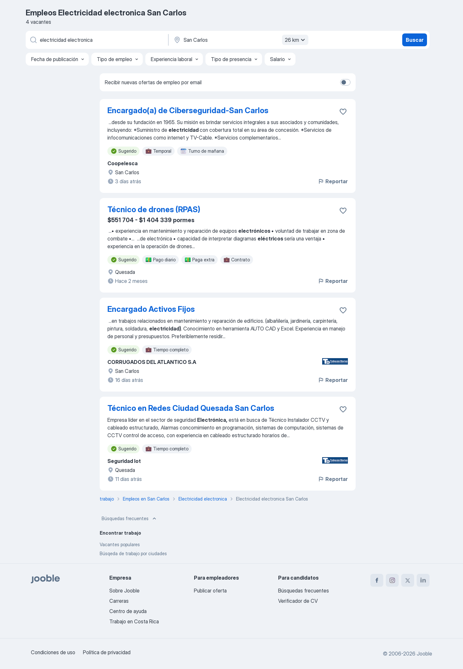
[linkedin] (423, 580)
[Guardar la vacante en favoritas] (343, 111)
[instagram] (392, 580)
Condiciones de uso (53, 652)
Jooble (424, 653)
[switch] (345, 82)
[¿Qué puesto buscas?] (96, 40)
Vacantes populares (120, 544)
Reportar (333, 181)
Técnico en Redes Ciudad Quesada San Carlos (190, 408)
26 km (296, 40)
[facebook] (376, 580)
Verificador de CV (298, 601)
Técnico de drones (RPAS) (153, 209)
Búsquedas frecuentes (130, 518)
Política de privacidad (107, 652)
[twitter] (407, 580)
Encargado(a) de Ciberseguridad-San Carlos (187, 110)
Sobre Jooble (124, 590)
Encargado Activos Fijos (151, 309)
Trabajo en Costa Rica (134, 621)
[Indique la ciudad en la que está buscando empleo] (240, 40)
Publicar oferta (210, 590)
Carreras (119, 601)
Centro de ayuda (128, 611)
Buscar (414, 40)
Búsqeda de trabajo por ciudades (133, 553)
